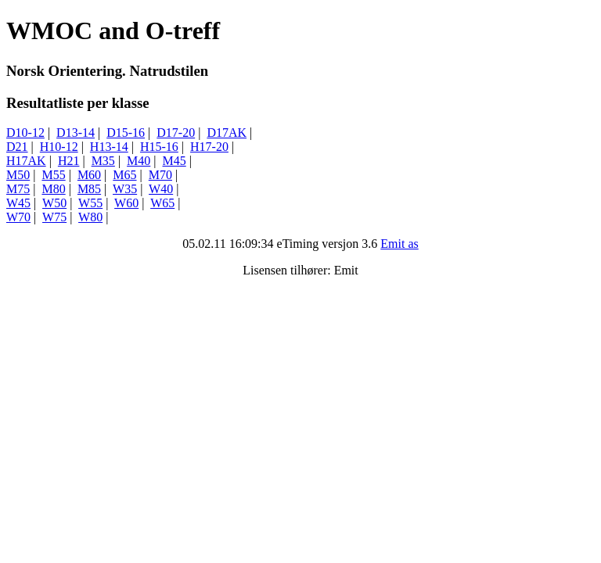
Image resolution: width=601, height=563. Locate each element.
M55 (53, 174)
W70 (18, 217)
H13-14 (109, 146)
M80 (53, 188)
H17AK (26, 160)
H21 (69, 160)
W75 (54, 217)
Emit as (399, 243)
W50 (54, 203)
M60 (89, 174)
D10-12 (25, 132)
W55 (90, 203)
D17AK (227, 132)
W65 (162, 203)
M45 (174, 160)
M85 (89, 188)
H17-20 (209, 146)
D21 (17, 146)
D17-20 (176, 132)
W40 (161, 188)
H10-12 (59, 146)
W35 (125, 188)
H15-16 (159, 146)
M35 (103, 160)
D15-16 (125, 132)
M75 (18, 188)
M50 (18, 174)
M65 (124, 174)
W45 (18, 203)
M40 (138, 160)
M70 (160, 174)
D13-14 (75, 132)
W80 (90, 217)
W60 (126, 203)
